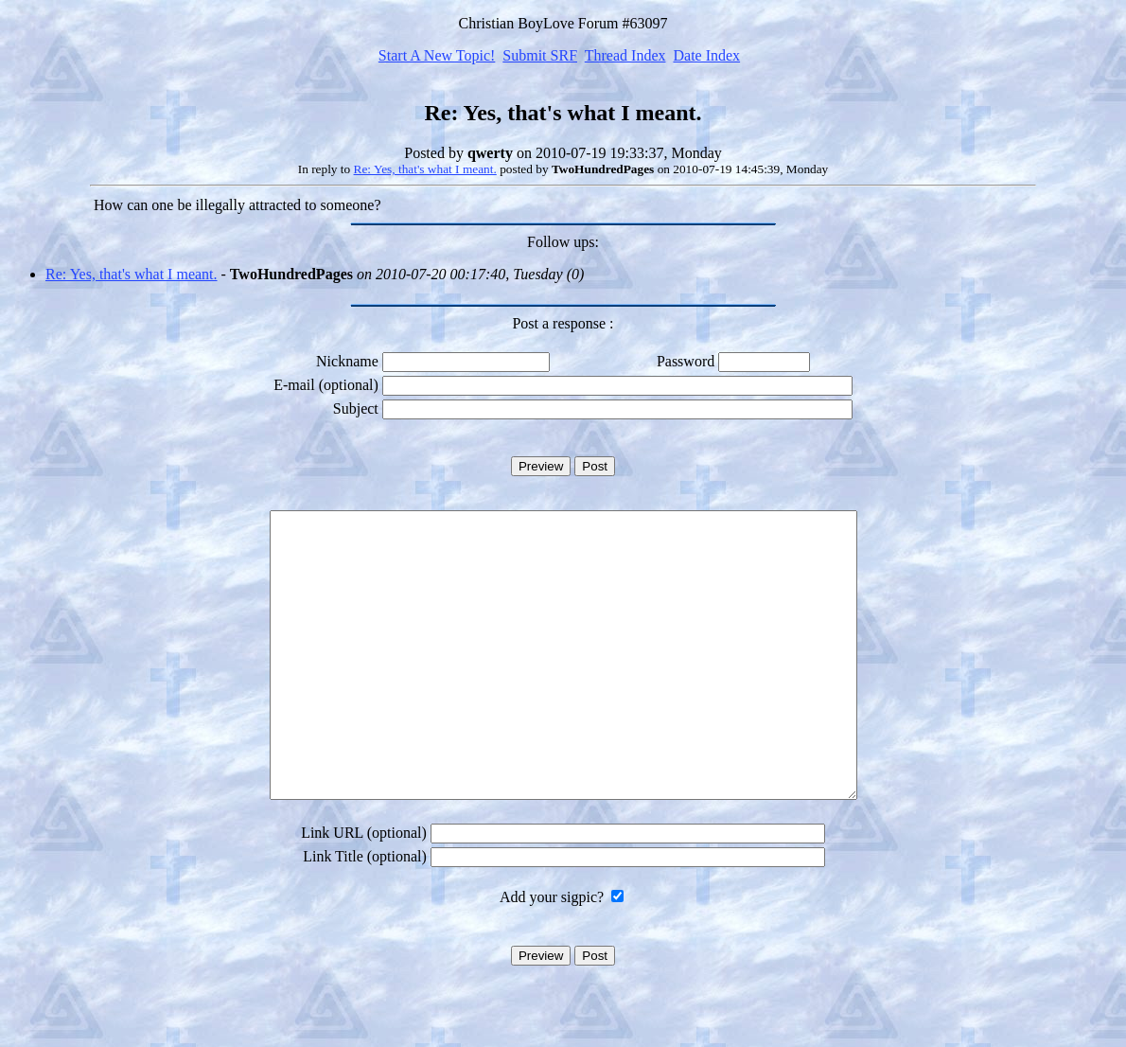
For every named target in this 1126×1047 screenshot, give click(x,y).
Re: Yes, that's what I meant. (425, 169)
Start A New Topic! (436, 55)
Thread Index (625, 55)
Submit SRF (539, 55)
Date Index (706, 55)
